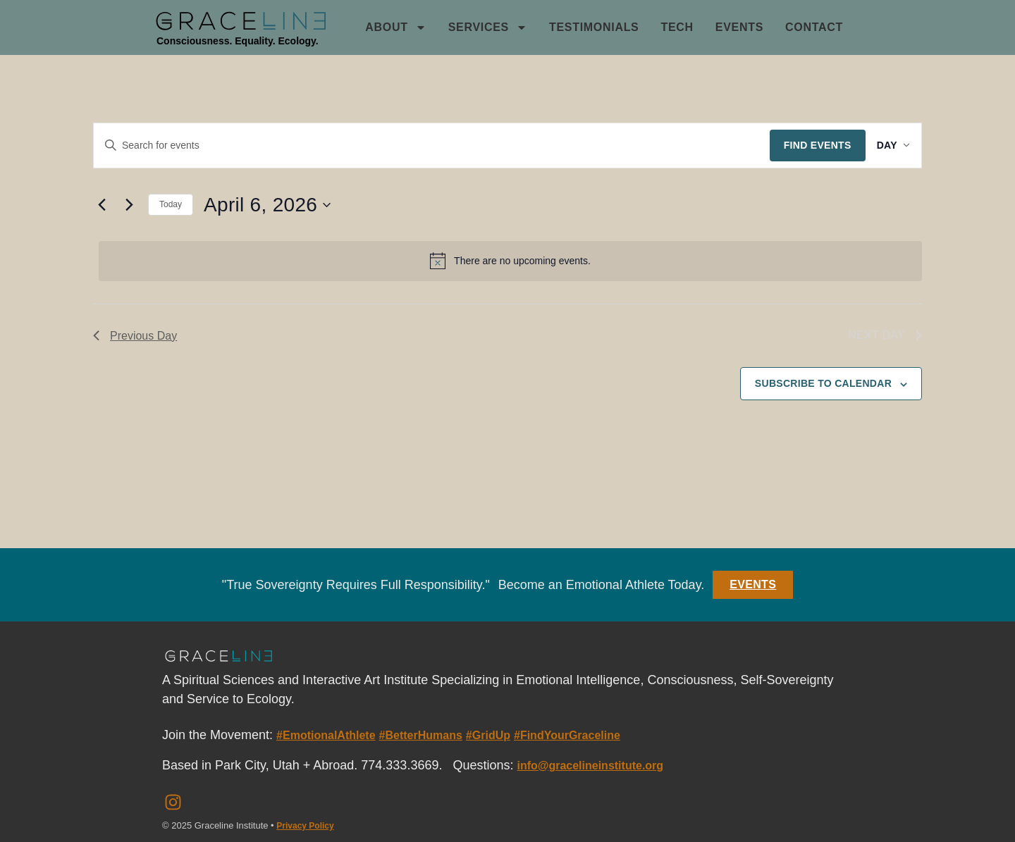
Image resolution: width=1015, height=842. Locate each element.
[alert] (510, 260)
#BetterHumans (420, 735)
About (395, 27)
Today (170, 204)
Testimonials (594, 27)
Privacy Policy (304, 826)
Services (487, 27)
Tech (676, 27)
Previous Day (135, 336)
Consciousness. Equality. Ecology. (237, 41)
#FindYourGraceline (567, 735)
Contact (814, 27)
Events (739, 27)
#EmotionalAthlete (325, 735)
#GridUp (488, 735)
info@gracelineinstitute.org (590, 766)
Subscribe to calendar (823, 383)
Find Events (806, 145)
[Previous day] (101, 205)
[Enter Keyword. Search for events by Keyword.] (426, 145)
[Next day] (129, 205)
